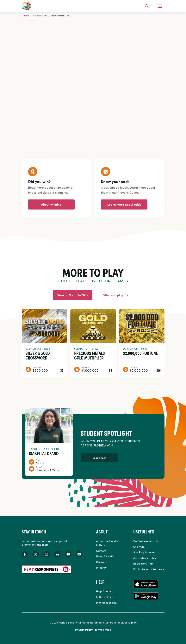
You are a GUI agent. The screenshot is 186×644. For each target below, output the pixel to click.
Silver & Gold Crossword (38, 355)
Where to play (113, 295)
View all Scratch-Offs (72, 295)
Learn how (99, 458)
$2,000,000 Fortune (140, 353)
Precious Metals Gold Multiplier (89, 355)
